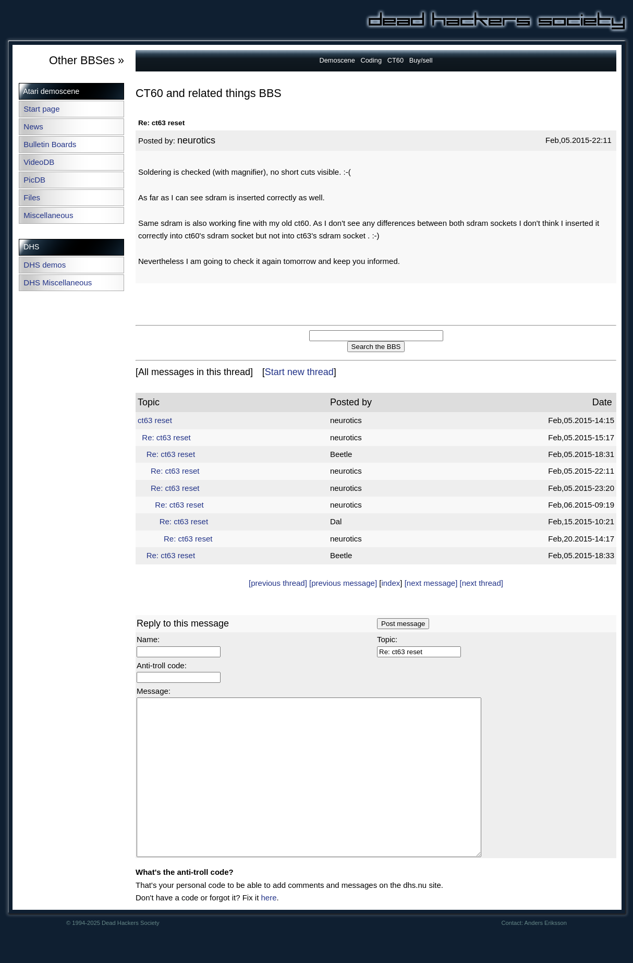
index (390, 583)
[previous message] (343, 583)
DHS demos (44, 264)
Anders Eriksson (546, 954)
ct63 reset (155, 420)
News (33, 126)
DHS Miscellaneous (57, 282)
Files (31, 197)
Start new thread (299, 372)
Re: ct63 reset (166, 437)
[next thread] (481, 583)
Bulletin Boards (49, 144)
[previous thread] (278, 583)
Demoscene (337, 60)
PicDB (34, 179)
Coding (371, 60)
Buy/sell (421, 60)
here (268, 928)
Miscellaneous (48, 215)
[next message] (431, 583)
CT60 (395, 60)
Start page (41, 108)
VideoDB (38, 162)
